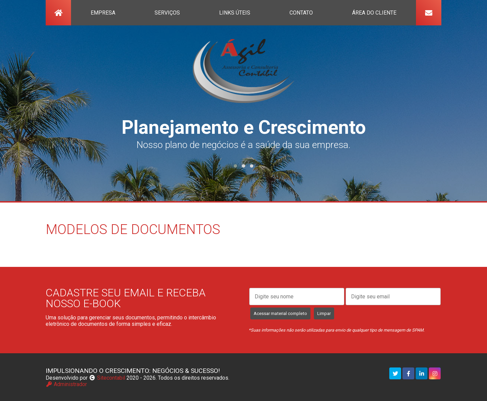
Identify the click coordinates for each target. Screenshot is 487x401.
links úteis (234, 12)
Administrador (66, 384)
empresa (103, 12)
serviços (167, 12)
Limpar (324, 313)
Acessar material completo (280, 313)
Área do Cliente (374, 12)
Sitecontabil (111, 378)
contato (301, 12)
